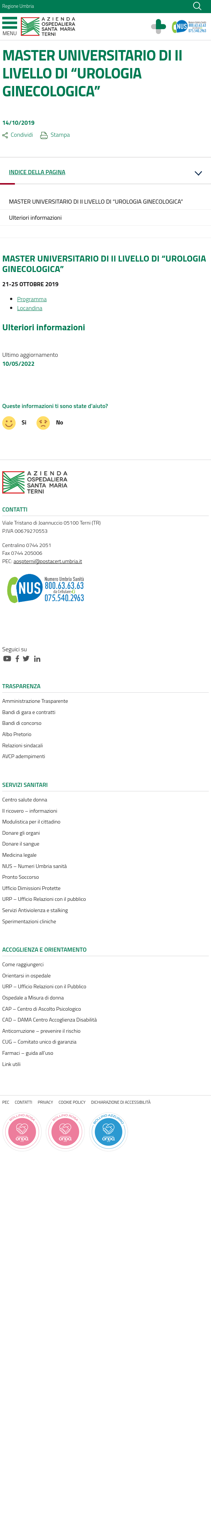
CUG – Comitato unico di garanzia (39, 1042)
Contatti (23, 1102)
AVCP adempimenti (23, 756)
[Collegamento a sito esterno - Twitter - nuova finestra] (28, 658)
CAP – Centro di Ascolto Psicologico (41, 1009)
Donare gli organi (21, 833)
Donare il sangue (20, 844)
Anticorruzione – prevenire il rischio (41, 1031)
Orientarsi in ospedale (26, 975)
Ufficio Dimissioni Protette (31, 888)
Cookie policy (71, 1102)
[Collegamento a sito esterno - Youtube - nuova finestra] (9, 658)
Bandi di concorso (21, 723)
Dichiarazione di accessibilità (121, 1102)
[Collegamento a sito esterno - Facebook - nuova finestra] (19, 658)
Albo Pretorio (16, 734)
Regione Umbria (18, 6)
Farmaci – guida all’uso (27, 1053)
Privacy (45, 1102)
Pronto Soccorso (20, 877)
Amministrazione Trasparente (35, 701)
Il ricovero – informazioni (29, 811)
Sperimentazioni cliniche (29, 921)
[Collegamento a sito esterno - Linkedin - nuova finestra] (39, 658)
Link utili (11, 1064)
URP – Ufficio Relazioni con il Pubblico (44, 986)
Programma (32, 298)
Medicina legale (19, 855)
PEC (5, 1102)
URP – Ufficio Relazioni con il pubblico (44, 899)
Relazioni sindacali (22, 745)
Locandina (29, 307)
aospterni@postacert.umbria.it (47, 561)
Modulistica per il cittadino (31, 822)
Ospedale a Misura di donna (33, 998)
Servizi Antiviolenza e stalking (35, 910)
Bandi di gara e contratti (28, 712)
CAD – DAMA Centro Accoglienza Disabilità (49, 1020)
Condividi (17, 134)
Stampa (55, 134)
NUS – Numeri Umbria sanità (34, 866)
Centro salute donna (24, 799)
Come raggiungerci (23, 964)
